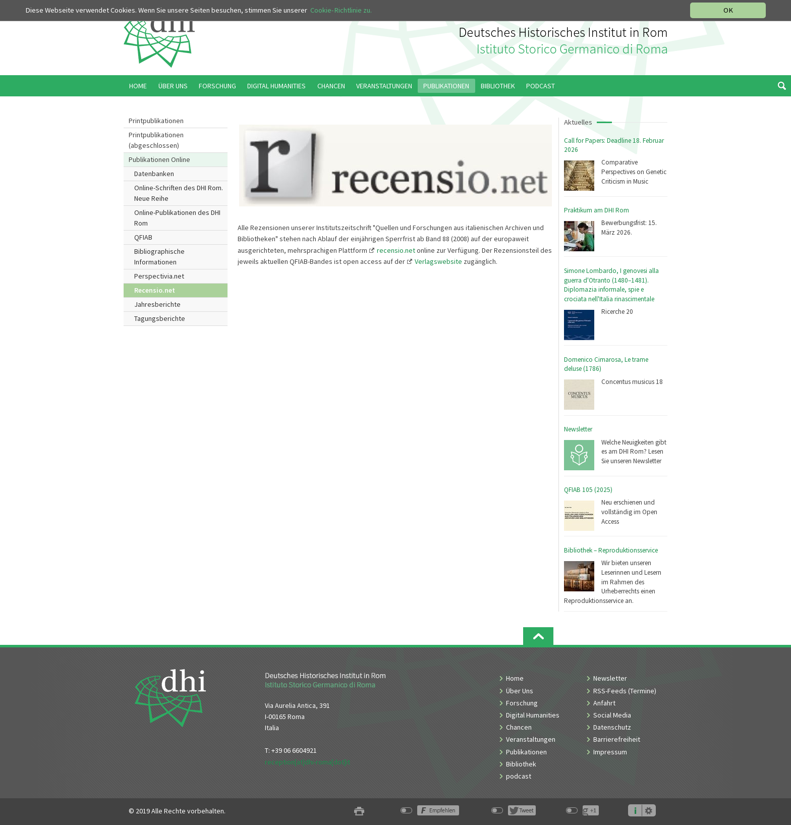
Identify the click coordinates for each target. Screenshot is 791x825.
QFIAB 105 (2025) (588, 489)
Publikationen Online (159, 159)
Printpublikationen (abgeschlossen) (156, 140)
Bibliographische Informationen (159, 256)
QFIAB (143, 237)
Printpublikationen (156, 120)
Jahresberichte (157, 304)
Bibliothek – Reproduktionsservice (611, 550)
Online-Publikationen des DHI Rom (177, 218)
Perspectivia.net (159, 276)
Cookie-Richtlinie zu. (341, 10)
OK (728, 10)
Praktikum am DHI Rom (596, 210)
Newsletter (578, 429)
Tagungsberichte (159, 318)
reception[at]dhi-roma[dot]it (307, 761)
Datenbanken (154, 173)
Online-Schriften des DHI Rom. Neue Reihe (178, 193)
